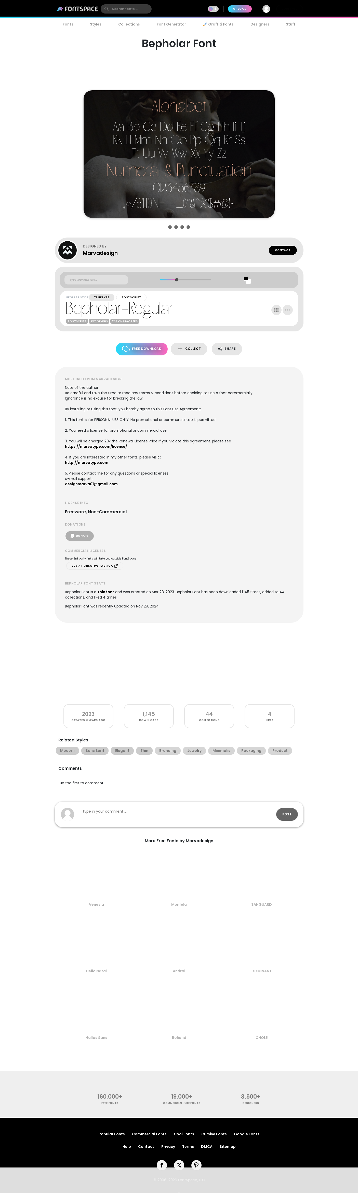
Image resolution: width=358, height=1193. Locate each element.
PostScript (131, 297)
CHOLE (262, 1037)
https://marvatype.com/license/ (96, 446)
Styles (95, 24)
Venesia (96, 904)
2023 (88, 714)
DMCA (207, 1146)
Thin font (105, 591)
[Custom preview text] (96, 279)
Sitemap (228, 1146)
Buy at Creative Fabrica (95, 566)
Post (287, 814)
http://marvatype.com (86, 462)
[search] (126, 9)
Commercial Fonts (149, 1134)
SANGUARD (261, 904)
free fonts (109, 1103)
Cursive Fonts (214, 1134)
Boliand (179, 1037)
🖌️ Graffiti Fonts (218, 24)
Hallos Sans (96, 1037)
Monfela (179, 904)
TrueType (102, 297)
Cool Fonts (184, 1134)
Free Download (142, 349)
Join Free (289, 9)
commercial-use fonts (182, 1103)
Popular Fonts (112, 1134)
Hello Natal (96, 971)
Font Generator (171, 24)
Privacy (168, 1146)
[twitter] (179, 1165)
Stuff (290, 24)
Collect (189, 349)
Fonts (68, 24)
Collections (129, 24)
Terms (188, 1146)
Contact (283, 250)
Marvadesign (100, 253)
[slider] (176, 279)
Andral (179, 971)
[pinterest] (196, 1165)
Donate (80, 536)
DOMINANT (261, 971)
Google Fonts (246, 1134)
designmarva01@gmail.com (91, 484)
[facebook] (162, 1165)
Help (127, 1146)
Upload (240, 9)
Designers (259, 24)
